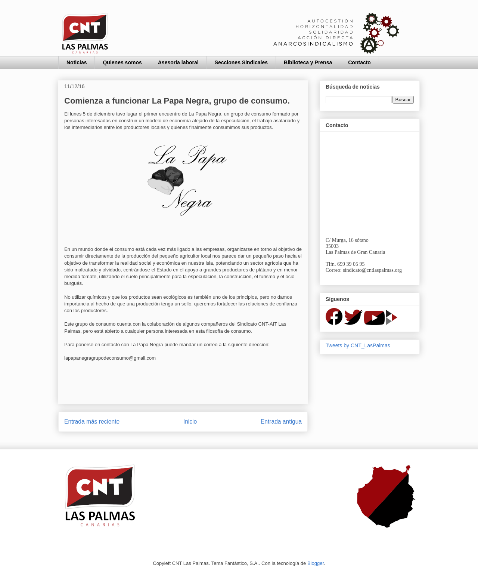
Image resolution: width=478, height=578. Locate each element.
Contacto (359, 62)
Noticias (76, 62)
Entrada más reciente (92, 421)
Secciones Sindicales (241, 62)
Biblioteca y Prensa (308, 62)
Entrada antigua (281, 421)
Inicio (190, 421)
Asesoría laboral (178, 62)
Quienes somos (122, 62)
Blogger (315, 563)
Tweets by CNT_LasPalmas (358, 345)
